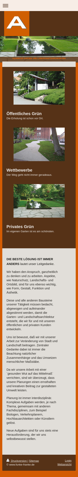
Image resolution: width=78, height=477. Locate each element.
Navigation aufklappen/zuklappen (39, 5)
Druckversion (16, 460)
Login (68, 460)
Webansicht (64, 464)
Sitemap (34, 460)
